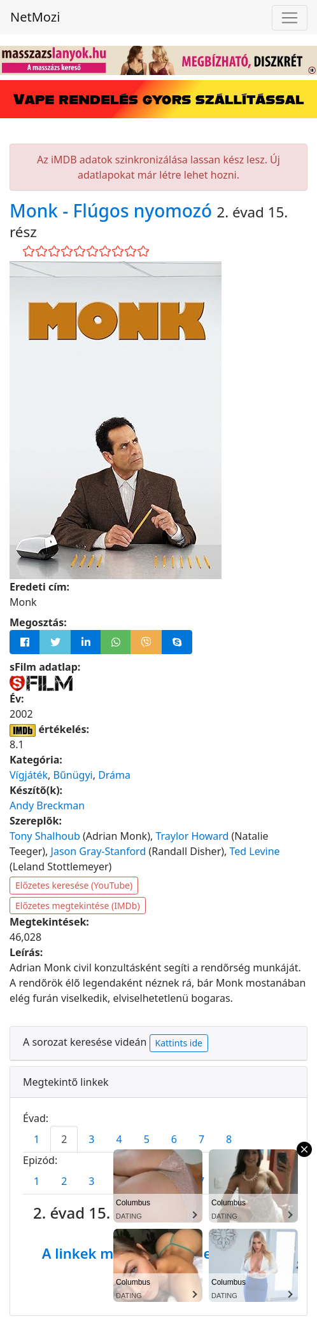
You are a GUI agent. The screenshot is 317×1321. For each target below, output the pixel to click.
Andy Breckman (47, 805)
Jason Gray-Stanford (98, 851)
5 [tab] (147, 1139)
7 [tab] (201, 1139)
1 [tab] (36, 1139)
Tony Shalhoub (45, 836)
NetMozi (35, 16)
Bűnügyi (72, 775)
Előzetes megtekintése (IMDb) (77, 906)
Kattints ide (178, 1043)
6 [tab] (174, 1139)
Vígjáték (29, 775)
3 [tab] (91, 1139)
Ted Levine (255, 851)
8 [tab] (229, 1139)
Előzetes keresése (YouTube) (73, 885)
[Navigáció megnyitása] (289, 18)
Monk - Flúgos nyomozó (113, 210)
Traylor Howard (192, 836)
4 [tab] (119, 1139)
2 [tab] (64, 1139)
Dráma (114, 775)
